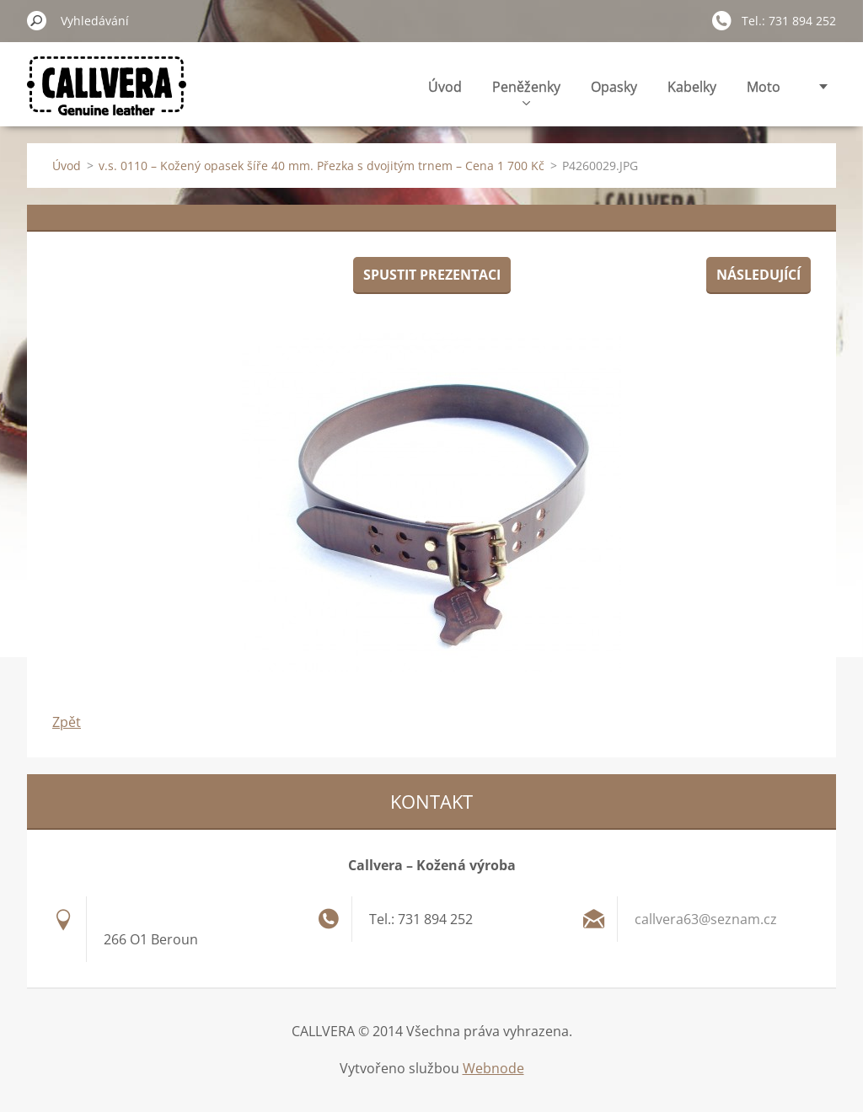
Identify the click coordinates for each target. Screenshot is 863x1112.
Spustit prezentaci (432, 274)
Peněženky (526, 91)
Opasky (614, 87)
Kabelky (691, 87)
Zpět (66, 722)
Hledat (37, 20)
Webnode (493, 1068)
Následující (758, 274)
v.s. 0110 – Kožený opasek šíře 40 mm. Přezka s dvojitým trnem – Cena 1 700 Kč (321, 166)
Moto (763, 87)
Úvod (445, 87)
